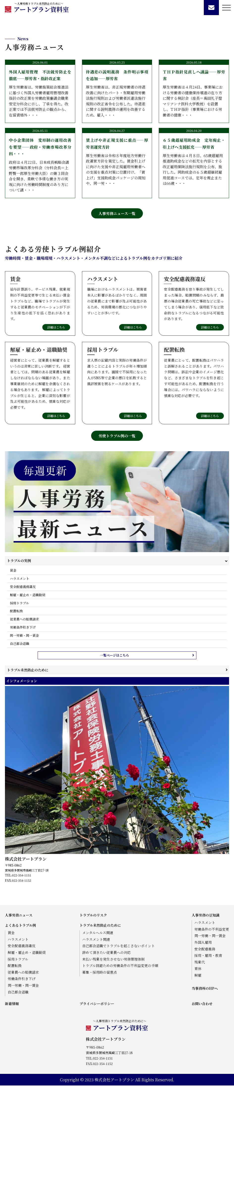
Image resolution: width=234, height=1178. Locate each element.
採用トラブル (19, 695)
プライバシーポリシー (96, 1096)
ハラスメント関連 (96, 1031)
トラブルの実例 (19, 653)
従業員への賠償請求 (24, 711)
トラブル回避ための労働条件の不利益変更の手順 (120, 1058)
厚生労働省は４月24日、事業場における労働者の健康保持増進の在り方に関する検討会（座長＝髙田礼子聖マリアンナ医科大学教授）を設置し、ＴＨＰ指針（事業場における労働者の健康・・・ (194, 185)
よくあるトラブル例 (20, 1017)
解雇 (197, 1067)
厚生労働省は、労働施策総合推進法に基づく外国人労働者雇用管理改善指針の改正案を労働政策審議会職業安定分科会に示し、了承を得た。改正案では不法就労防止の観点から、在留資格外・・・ (40, 185)
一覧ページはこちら (114, 747)
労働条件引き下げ (23, 719)
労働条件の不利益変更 (211, 1021)
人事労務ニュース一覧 (117, 305)
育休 (197, 1061)
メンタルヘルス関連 (97, 1025)
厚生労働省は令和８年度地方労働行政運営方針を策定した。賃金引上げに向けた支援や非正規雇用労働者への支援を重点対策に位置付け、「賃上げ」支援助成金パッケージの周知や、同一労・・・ (117, 253)
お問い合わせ (202, 1096)
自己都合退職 (19, 735)
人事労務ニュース (18, 1007)
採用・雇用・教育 (208, 1048)
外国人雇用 (203, 1035)
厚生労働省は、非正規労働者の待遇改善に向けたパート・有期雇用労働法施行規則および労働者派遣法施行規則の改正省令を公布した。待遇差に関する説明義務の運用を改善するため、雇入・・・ (117, 185)
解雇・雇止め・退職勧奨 (27, 687)
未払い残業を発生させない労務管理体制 (113, 1051)
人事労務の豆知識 (205, 1007)
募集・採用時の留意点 (99, 1064)
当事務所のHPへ (205, 1080)
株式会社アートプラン (26, 951)
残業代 (199, 1054)
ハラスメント (19, 671)
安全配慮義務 (204, 1041)
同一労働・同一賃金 (24, 727)
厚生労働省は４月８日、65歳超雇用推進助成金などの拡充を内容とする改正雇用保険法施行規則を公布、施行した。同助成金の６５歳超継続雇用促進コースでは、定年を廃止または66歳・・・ (194, 253)
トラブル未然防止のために (27, 762)
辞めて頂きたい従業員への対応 (106, 1045)
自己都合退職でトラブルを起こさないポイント (118, 1038)
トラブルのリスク (93, 1007)
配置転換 (16, 703)
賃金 (13, 662)
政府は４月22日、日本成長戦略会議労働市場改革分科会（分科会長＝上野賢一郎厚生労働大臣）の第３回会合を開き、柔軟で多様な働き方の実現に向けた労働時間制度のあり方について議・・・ (40, 257)
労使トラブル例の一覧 (117, 528)
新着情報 (12, 1096)
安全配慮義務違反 (23, 679)
